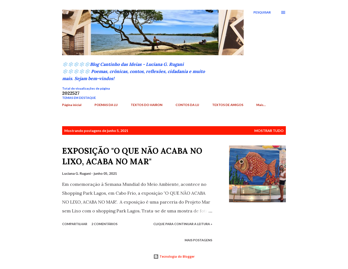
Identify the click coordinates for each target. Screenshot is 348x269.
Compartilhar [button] (74, 224)
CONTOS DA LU (187, 105)
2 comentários (104, 224)
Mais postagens (198, 240)
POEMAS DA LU (106, 105)
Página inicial (71, 105)
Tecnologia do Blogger (174, 256)
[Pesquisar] (262, 12)
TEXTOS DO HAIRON (146, 105)
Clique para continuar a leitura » (182, 224)
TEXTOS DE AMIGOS (227, 105)
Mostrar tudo (269, 130)
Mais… (261, 105)
